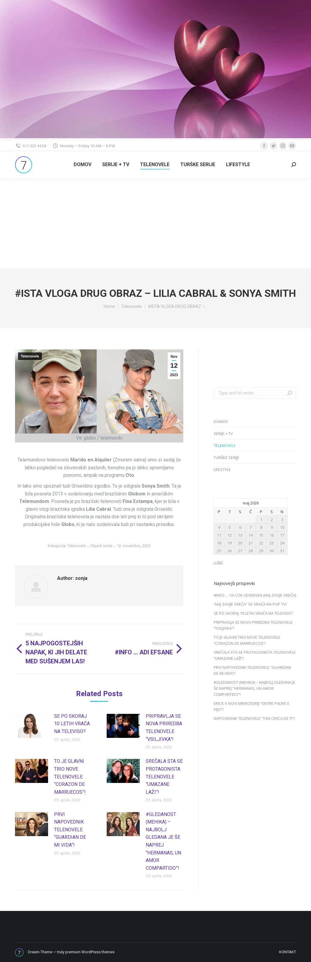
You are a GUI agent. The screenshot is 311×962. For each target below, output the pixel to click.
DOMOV (221, 421)
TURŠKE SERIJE (226, 457)
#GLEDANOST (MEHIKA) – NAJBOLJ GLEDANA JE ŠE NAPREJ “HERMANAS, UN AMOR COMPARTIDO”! (163, 841)
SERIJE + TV (223, 433)
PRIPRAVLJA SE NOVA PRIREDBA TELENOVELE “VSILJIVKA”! (164, 727)
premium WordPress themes (89, 952)
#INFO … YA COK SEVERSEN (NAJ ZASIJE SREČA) (255, 595)
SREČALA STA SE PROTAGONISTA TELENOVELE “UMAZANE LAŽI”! (164, 776)
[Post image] (31, 726)
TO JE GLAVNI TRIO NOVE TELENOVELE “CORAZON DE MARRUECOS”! (70, 776)
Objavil (101, 545)
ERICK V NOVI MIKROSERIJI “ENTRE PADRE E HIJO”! (251, 706)
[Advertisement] (155, 223)
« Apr (218, 562)
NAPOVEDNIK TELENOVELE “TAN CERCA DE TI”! (254, 718)
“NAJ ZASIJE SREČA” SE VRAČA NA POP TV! (250, 604)
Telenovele (30, 356)
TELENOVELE (225, 445)
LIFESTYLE (222, 469)
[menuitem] (82, 165)
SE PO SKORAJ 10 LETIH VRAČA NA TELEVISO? (72, 723)
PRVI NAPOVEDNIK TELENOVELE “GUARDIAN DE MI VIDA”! (70, 829)
